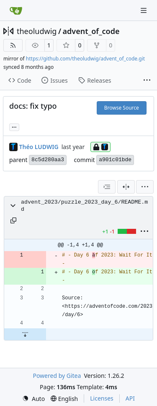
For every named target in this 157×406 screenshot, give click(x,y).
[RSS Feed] (13, 45)
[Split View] (126, 187)
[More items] (147, 80)
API (130, 398)
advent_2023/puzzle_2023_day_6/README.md (84, 205)
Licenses (101, 398)
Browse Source (121, 107)
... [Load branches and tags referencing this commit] (14, 126)
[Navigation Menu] (144, 10)
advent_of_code (91, 31)
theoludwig (37, 31)
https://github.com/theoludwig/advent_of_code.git (85, 58)
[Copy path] (13, 220)
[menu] (145, 187)
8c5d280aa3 (47, 160)
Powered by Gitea (57, 376)
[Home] (16, 10)
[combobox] (107, 187)
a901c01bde (115, 160)
